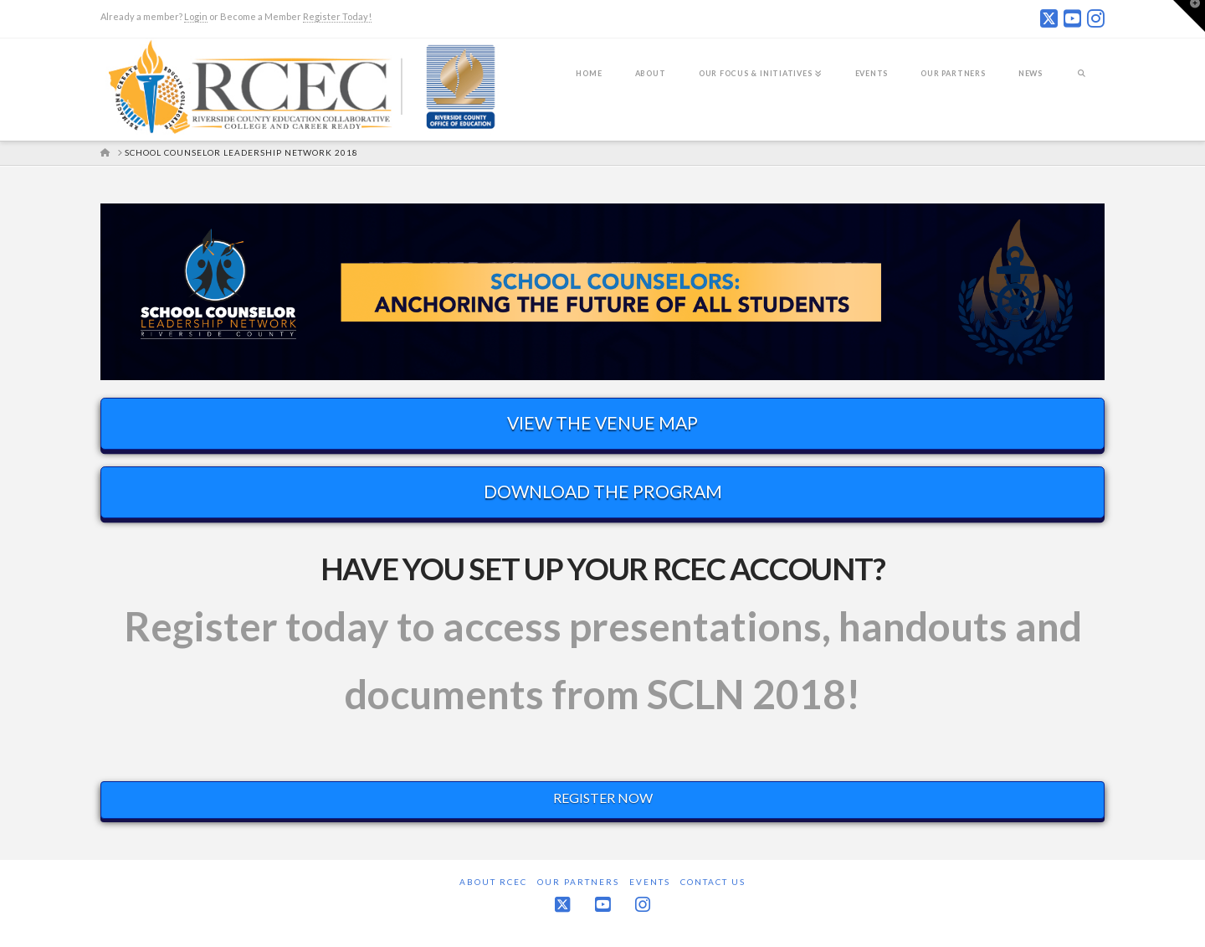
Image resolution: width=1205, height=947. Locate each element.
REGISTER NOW (603, 797)
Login (196, 16)
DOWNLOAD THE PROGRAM (603, 491)
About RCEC (493, 882)
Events (649, 882)
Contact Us (713, 882)
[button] (1189, 16)
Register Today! (337, 16)
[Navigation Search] (1082, 85)
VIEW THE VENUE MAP (602, 422)
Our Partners (578, 882)
